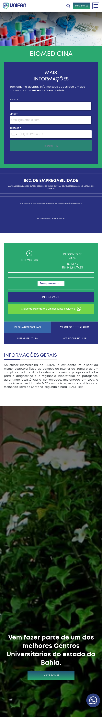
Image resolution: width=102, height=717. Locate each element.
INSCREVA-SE (81, 6)
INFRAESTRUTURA (27, 338)
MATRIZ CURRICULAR (74, 338)
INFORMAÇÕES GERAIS (27, 327)
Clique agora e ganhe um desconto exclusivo (51, 309)
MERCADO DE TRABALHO (74, 327)
